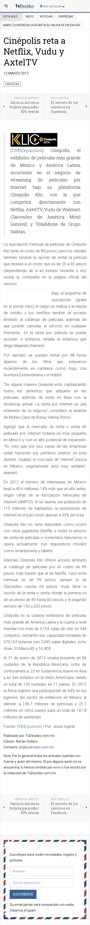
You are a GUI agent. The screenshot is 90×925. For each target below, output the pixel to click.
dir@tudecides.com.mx (36, 747)
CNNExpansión (27, 150)
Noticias (46, 16)
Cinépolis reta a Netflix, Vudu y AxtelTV (35, 51)
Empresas (66, 16)
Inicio (30, 16)
